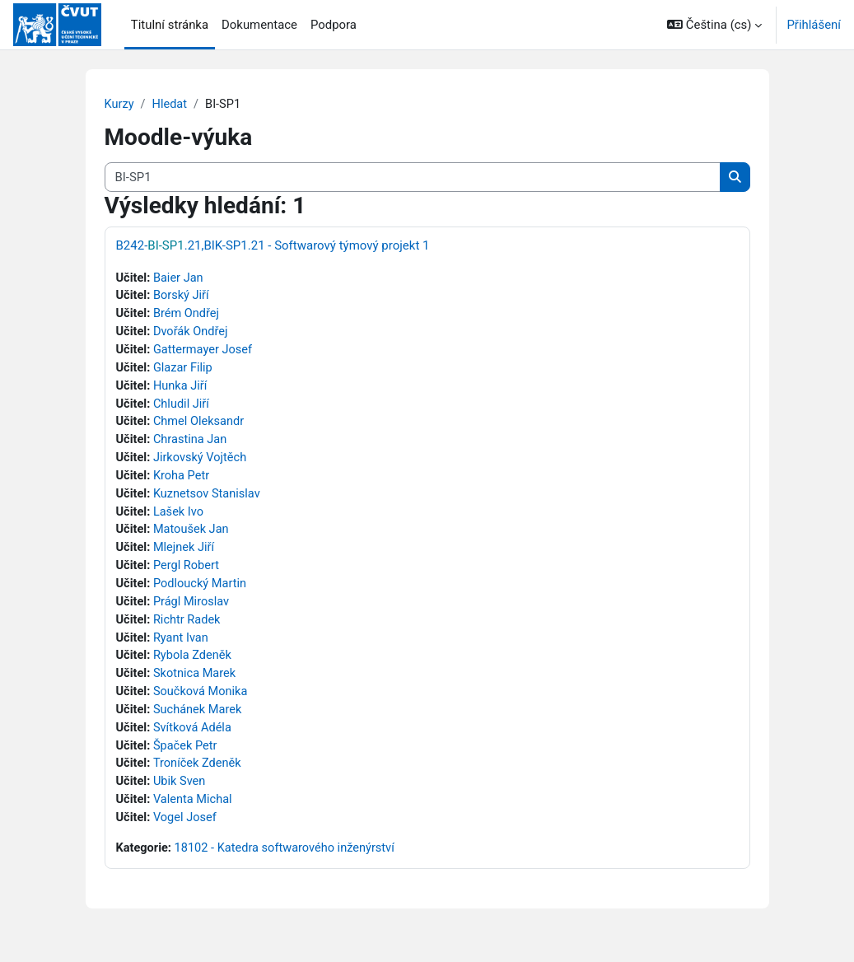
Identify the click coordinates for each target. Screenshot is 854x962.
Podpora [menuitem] (333, 24)
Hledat (171, 104)
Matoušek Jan (192, 536)
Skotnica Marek (196, 683)
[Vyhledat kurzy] (413, 177)
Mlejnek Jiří (185, 555)
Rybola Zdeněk (194, 665)
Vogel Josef (186, 831)
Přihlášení (813, 24)
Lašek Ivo (180, 518)
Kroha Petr (183, 481)
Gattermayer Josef (204, 352)
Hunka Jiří (181, 388)
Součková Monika (202, 702)
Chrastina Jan (192, 444)
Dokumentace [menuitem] (259, 24)
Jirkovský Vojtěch (202, 462)
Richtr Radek (188, 628)
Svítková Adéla (194, 739)
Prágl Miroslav (193, 610)
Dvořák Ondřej (192, 333)
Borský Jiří (182, 297)
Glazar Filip (184, 370)
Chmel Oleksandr (200, 425)
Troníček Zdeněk (199, 775)
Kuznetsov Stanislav (209, 500)
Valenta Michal (194, 813)
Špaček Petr (186, 757)
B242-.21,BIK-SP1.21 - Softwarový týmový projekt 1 (273, 245)
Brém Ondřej (188, 315)
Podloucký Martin (202, 592)
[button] (714, 24)
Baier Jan (179, 278)
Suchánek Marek (199, 720)
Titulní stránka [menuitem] (169, 24)
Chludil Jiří (183, 407)
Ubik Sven (181, 794)
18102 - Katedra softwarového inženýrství (288, 862)
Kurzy (120, 104)
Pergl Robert (188, 573)
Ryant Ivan (182, 647)
